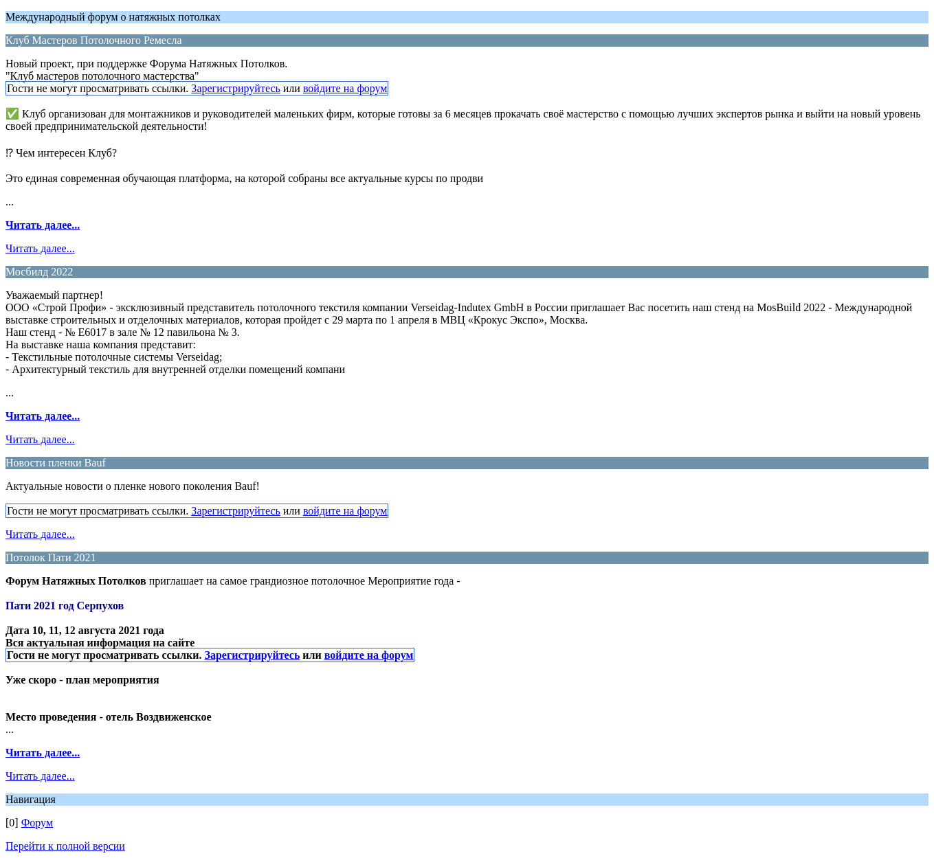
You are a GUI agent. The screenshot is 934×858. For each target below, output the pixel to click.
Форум (37, 822)
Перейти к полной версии (65, 846)
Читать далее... (42, 225)
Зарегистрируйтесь (235, 88)
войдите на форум (345, 88)
